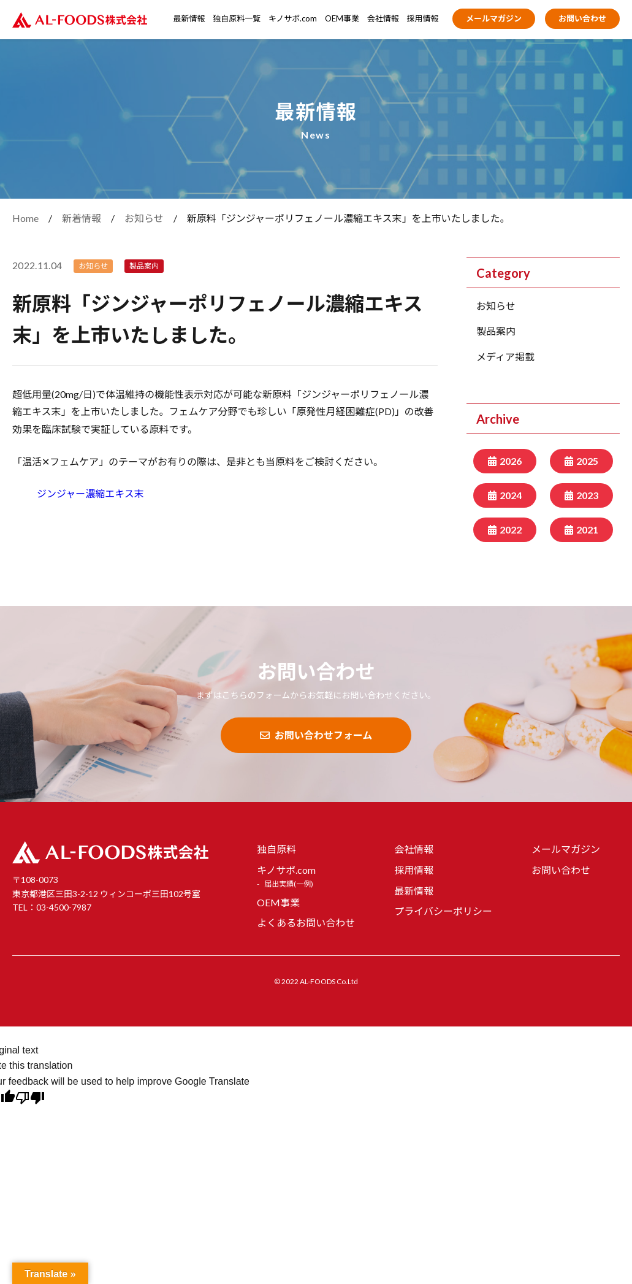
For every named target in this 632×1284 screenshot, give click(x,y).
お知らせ (496, 305)
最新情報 (189, 18)
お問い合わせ (582, 18)
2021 (587, 529)
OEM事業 (342, 18)
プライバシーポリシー (443, 911)
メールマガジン (494, 18)
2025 (587, 461)
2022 (511, 529)
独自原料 (276, 849)
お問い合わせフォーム (316, 735)
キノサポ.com (292, 18)
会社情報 (383, 18)
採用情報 (423, 18)
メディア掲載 (505, 356)
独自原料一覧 (237, 18)
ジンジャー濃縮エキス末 (90, 493)
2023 (587, 495)
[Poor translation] (30, 1099)
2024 (511, 495)
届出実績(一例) (288, 883)
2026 (511, 461)
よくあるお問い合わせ (306, 922)
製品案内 (496, 331)
